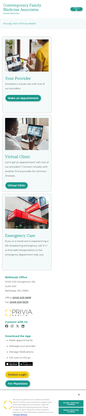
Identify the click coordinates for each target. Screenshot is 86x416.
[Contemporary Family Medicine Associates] (29, 9)
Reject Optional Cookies (71, 411)
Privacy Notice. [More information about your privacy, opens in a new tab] (20, 415)
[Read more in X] (18, 326)
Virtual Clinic (16, 185)
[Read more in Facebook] (7, 326)
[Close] (79, 395)
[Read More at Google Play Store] (26, 363)
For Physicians (18, 383)
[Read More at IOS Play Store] (12, 363)
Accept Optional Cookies (71, 403)
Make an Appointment (23, 98)
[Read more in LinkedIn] (23, 326)
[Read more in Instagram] (12, 326)
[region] (43, 403)
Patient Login (17, 374)
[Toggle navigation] (76, 9)
